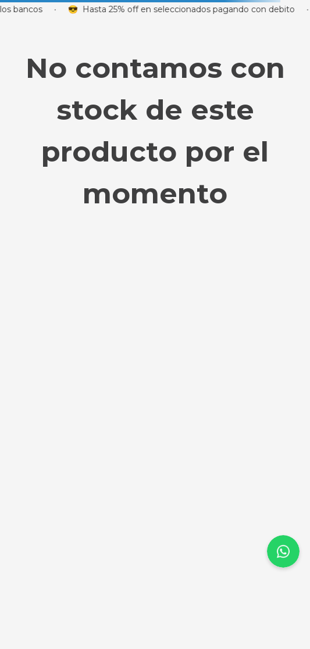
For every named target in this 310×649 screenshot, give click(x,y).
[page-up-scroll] (283, 551)
